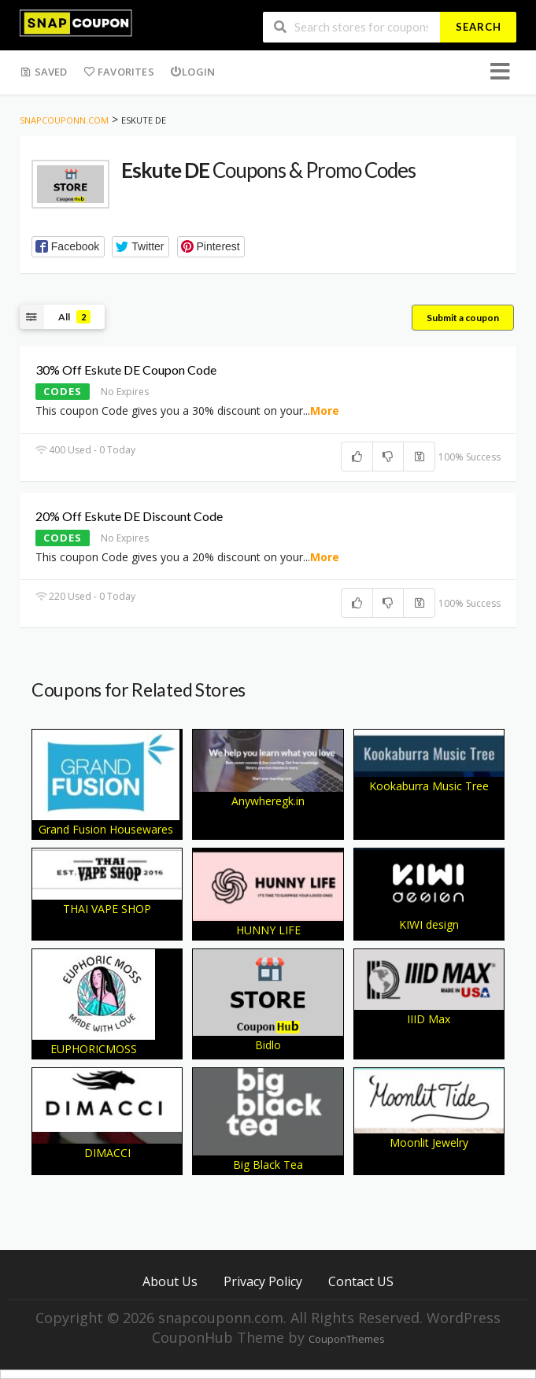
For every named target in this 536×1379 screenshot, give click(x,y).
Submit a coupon (463, 317)
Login (192, 72)
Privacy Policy (263, 1281)
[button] (68, 246)
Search (478, 26)
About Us (170, 1281)
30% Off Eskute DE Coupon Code (125, 369)
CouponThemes (346, 1339)
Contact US (361, 1281)
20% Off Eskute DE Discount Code (129, 515)
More (324, 410)
